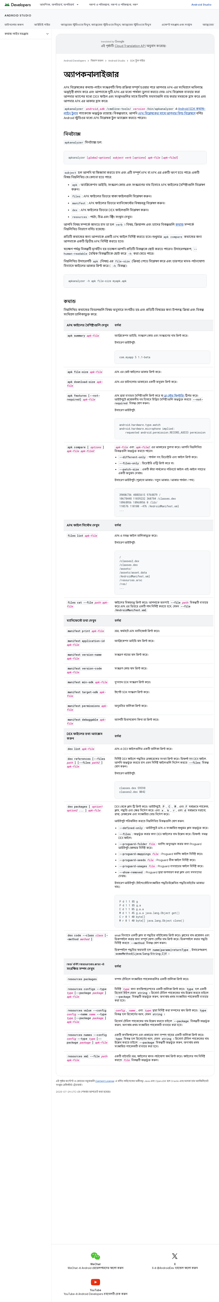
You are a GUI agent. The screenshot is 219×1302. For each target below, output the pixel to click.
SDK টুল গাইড (137, 60)
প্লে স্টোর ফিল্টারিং (174, 395)
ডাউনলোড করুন (14, 24)
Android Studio (201, 4)
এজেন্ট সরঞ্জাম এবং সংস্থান (177, 24)
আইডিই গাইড (42, 24)
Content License (104, 1081)
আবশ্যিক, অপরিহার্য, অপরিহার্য (57, 4)
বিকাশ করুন (97, 60)
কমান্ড (179, 225)
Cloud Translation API (130, 46)
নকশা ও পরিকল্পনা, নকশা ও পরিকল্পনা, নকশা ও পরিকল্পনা (121, 4)
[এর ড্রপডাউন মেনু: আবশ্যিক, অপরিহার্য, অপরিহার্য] (79, 4)
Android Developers (75, 60)
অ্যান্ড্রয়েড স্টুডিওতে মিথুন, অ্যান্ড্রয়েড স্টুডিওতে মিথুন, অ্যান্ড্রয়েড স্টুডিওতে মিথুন (106, 24)
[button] (22, 34)
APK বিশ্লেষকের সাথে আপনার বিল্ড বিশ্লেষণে (166, 113)
